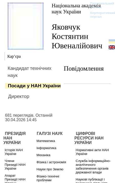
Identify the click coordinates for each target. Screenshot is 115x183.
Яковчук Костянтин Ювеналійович (77, 36)
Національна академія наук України (76, 8)
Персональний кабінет (99, 5)
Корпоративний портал (99, 14)
